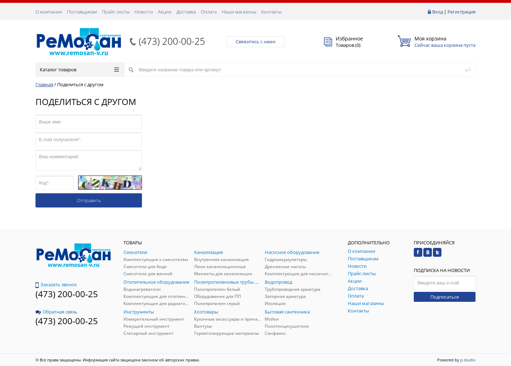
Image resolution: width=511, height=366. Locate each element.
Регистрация (461, 12)
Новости (143, 12)
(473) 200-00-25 (172, 41)
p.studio (468, 359)
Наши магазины (239, 12)
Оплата (209, 12)
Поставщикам (82, 12)
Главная (44, 84)
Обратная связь (56, 312)
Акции (164, 12)
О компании (48, 12)
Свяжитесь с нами (255, 41)
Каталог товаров (79, 69)
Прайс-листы (116, 12)
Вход (437, 12)
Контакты (271, 12)
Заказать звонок (56, 284)
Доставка (186, 12)
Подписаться (444, 297)
